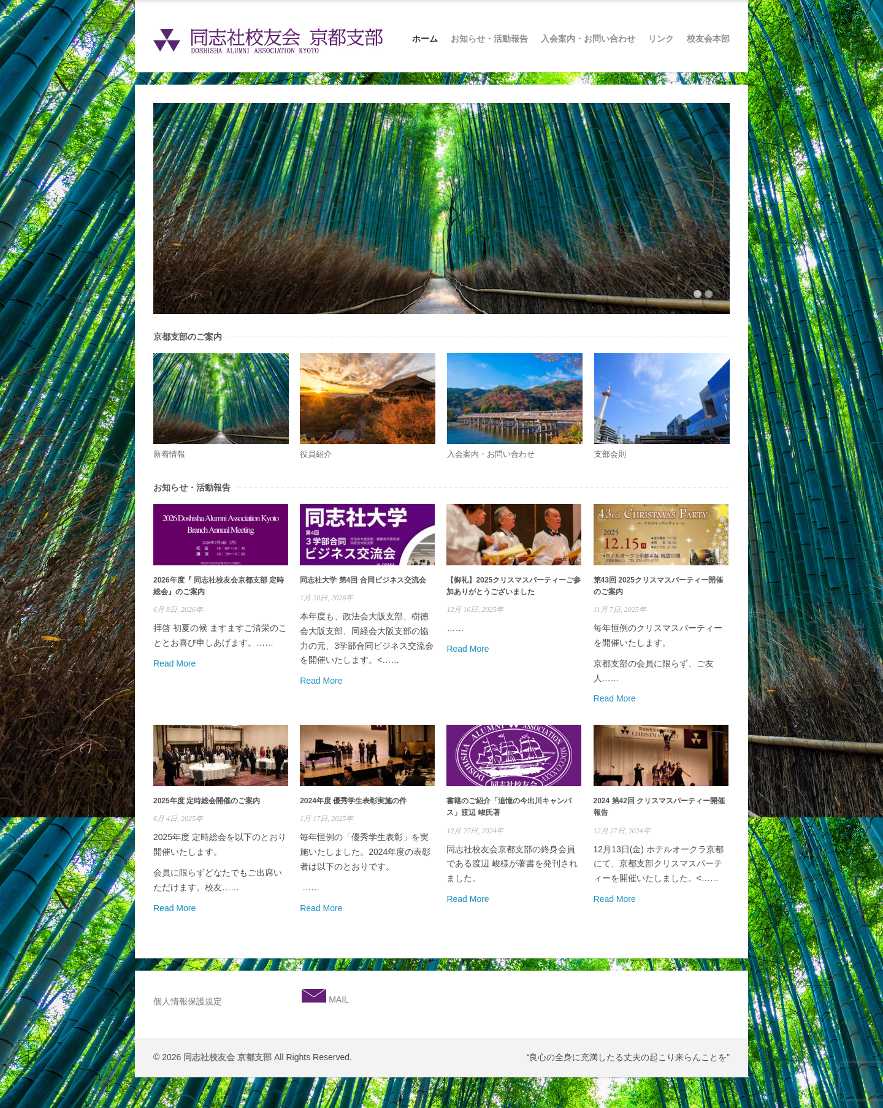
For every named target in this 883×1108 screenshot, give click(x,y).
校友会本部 (708, 39)
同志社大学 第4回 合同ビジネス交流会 (363, 580)
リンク (661, 39)
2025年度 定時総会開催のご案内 (206, 801)
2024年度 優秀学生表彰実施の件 (353, 801)
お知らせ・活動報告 (489, 39)
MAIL (337, 999)
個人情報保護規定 (187, 1001)
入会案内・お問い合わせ (588, 39)
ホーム (425, 39)
